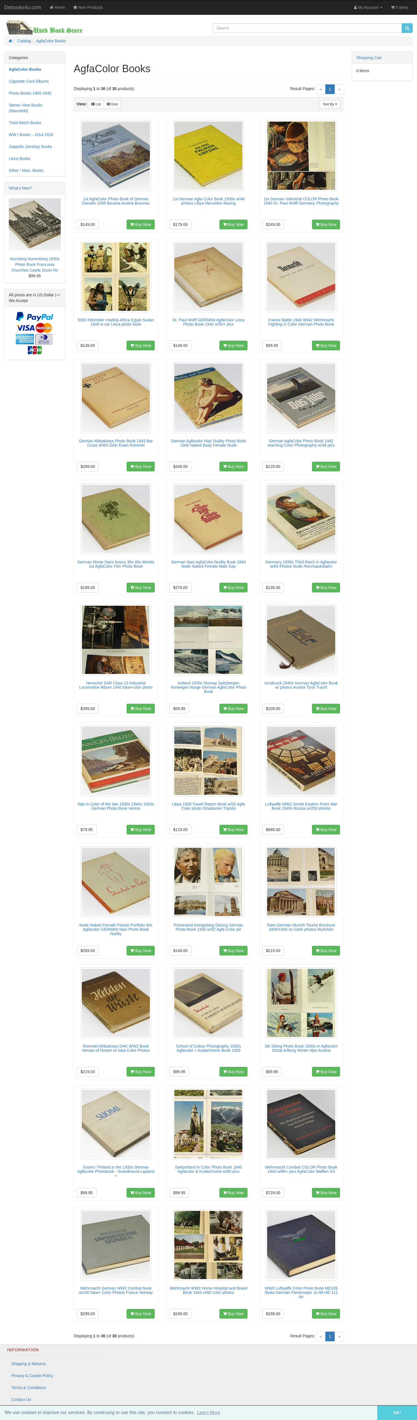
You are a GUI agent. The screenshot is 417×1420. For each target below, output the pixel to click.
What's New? (20, 188)
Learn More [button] (208, 1412)
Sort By (330, 104)
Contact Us (21, 1399)
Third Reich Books (25, 122)
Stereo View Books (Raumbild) (25, 108)
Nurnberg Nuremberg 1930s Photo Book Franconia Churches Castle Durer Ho (34, 264)
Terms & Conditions (28, 1387)
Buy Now (140, 224)
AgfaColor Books (51, 41)
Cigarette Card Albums (29, 81)
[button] (369, 1413)
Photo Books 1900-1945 (30, 93)
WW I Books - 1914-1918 (31, 134)
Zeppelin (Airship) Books (30, 146)
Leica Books (19, 158)
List (96, 104)
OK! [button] (397, 1412)
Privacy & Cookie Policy (32, 1375)
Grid (112, 104)
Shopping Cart (369, 57)
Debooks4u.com (22, 7)
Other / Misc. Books (26, 170)
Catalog (24, 41)
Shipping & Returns (28, 1363)
